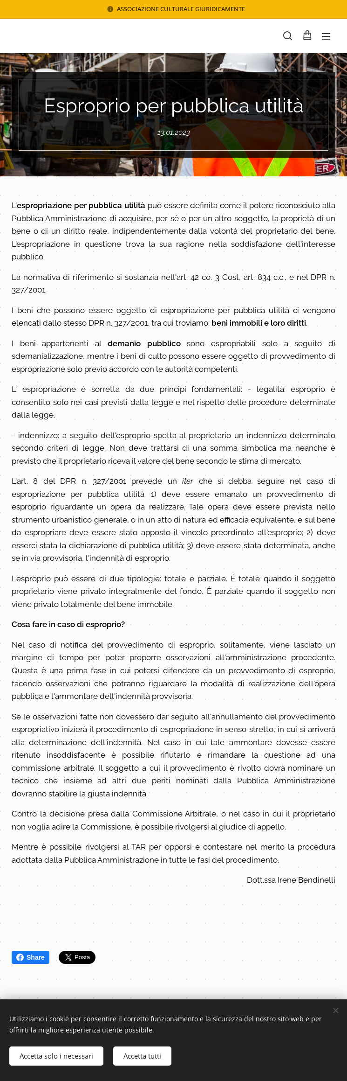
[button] (288, 36)
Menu (326, 36)
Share (30, 957)
